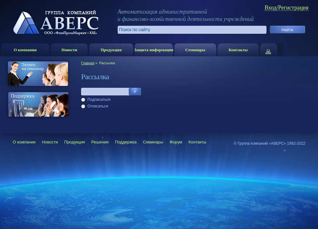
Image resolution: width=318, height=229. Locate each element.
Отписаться (97, 106)
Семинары (195, 49)
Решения (99, 142)
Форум (175, 142)
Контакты (238, 49)
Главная (87, 63)
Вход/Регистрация (286, 8)
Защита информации (153, 49)
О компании (25, 49)
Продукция (110, 49)
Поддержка (126, 142)
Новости (69, 49)
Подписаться (98, 99)
